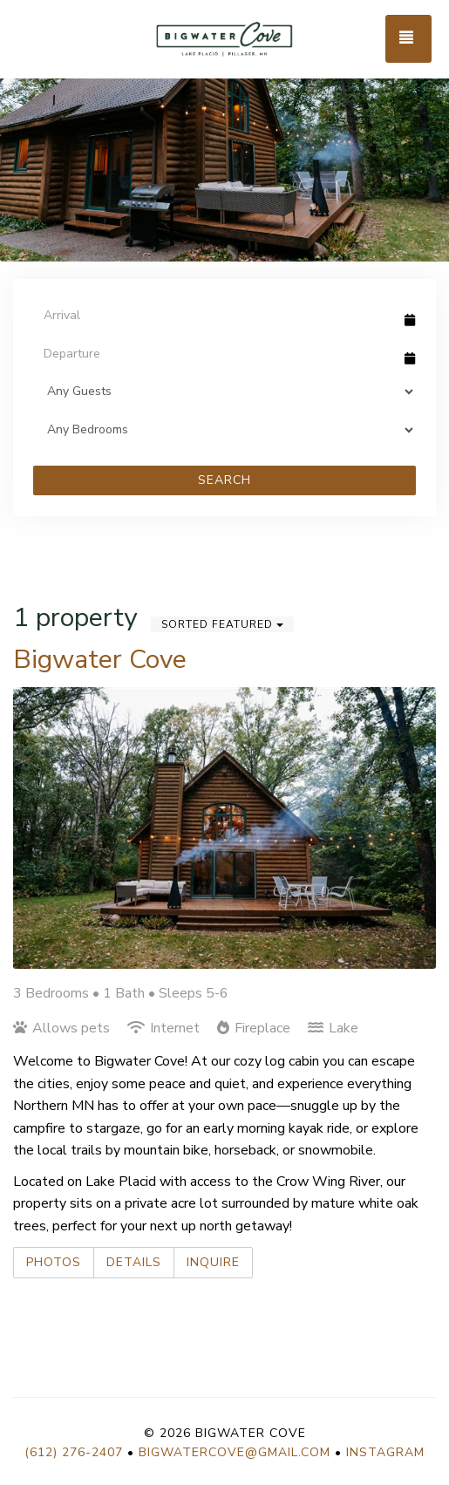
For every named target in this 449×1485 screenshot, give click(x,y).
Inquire (213, 1262)
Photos (53, 1262)
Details (133, 1262)
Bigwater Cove (100, 660)
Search (224, 480)
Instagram (385, 1452)
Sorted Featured (222, 624)
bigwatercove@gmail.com (234, 1452)
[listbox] (224, 131)
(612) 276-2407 (73, 1452)
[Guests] (224, 391)
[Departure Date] (216, 353)
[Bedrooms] (224, 430)
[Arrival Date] (216, 315)
